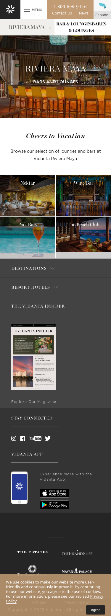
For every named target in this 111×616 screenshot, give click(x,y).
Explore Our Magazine (33, 402)
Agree (95, 609)
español (102, 15)
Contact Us (62, 13)
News (84, 13)
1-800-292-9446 (70, 6)
